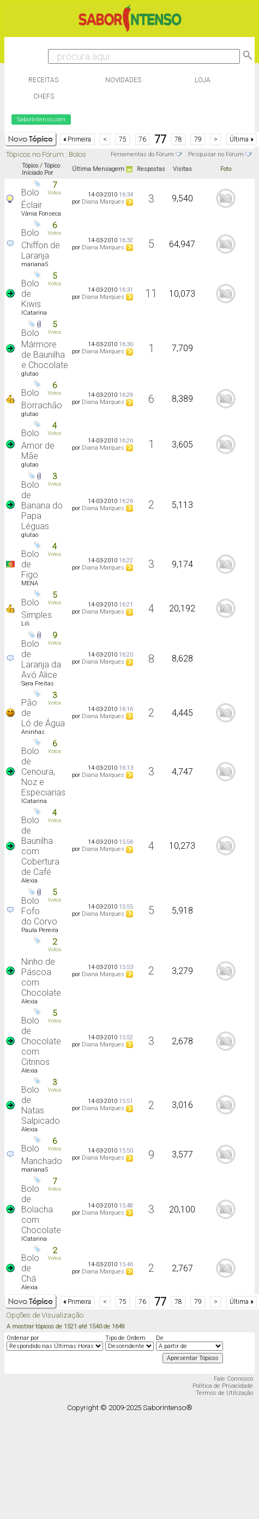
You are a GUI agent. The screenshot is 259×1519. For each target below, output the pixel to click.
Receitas (43, 80)
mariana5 (34, 264)
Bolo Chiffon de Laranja (40, 244)
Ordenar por (23, 1338)
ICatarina (34, 312)
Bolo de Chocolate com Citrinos (41, 1041)
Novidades (123, 80)
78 (178, 139)
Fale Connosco (233, 1378)
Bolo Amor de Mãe (38, 444)
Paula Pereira (39, 930)
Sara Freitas (37, 683)
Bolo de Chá (30, 1268)
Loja (202, 80)
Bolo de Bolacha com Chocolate (41, 1209)
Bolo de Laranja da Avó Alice (41, 659)
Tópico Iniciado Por (41, 169)
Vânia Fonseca (41, 213)
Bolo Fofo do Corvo (39, 911)
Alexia (29, 880)
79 (198, 139)
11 (151, 293)
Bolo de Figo (30, 564)
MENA (29, 583)
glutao (29, 373)
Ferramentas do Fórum (142, 154)
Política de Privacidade (222, 1385)
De (160, 1338)
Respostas (151, 169)
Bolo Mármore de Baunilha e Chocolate (44, 349)
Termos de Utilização (224, 1392)
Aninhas (33, 732)
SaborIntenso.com (41, 119)
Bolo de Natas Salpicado (40, 1105)
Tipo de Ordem (125, 1338)
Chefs (43, 96)
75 (123, 139)
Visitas (182, 169)
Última (241, 139)
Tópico (30, 165)
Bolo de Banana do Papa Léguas (42, 505)
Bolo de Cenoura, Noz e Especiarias (43, 772)
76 (142, 139)
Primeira (77, 139)
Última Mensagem (98, 169)
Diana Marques (103, 201)
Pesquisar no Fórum (216, 154)
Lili (25, 623)
